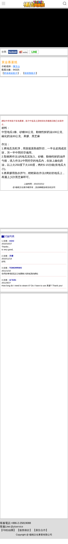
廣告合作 (40, 530)
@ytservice (17, 526)
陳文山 (16, 66)
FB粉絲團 (8, 530)
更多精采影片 (11, 73)
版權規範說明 (49, 187)
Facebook (12, 52)
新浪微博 (23, 52)
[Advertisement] (34, 96)
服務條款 (24, 530)
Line (34, 52)
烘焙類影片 (30, 73)
